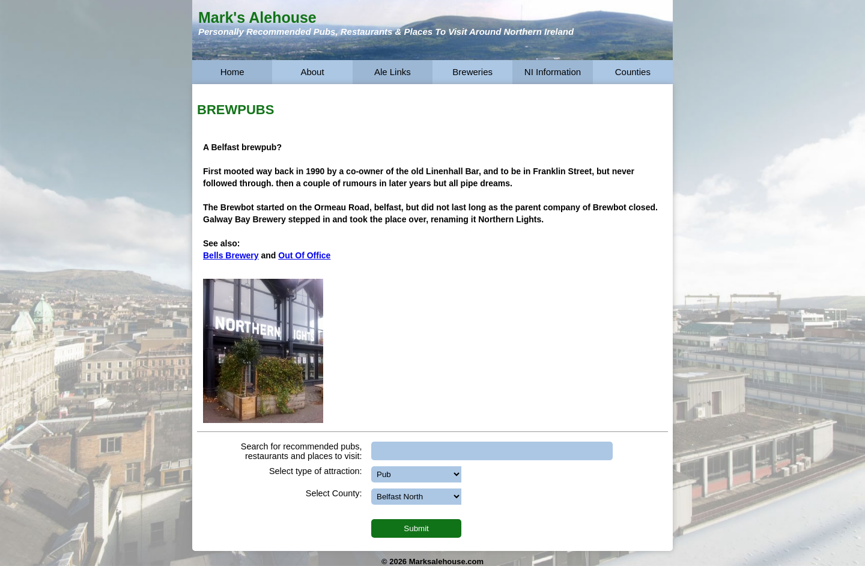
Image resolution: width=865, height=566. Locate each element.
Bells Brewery (231, 255)
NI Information (552, 72)
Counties (633, 72)
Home (232, 72)
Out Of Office (304, 255)
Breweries (472, 72)
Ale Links (392, 72)
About (312, 72)
